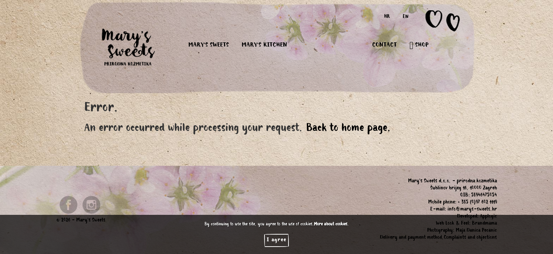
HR (387, 17)
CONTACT (384, 45)
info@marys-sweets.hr (472, 209)
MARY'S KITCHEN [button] (264, 45)
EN (405, 17)
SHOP (419, 45)
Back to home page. (348, 129)
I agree (276, 240)
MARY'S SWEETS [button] (208, 45)
